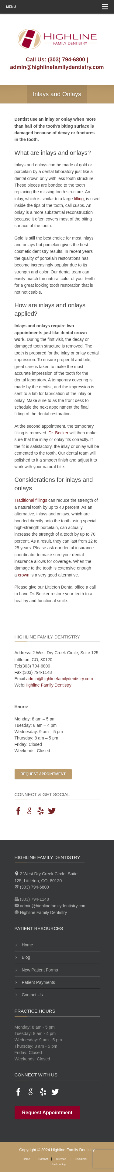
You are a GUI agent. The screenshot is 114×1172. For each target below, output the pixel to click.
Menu (57, 6)
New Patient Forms (39, 970)
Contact (43, 1159)
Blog (25, 957)
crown (23, 575)
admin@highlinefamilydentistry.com (57, 67)
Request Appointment (43, 774)
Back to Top (59, 1164)
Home (27, 944)
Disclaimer (80, 1159)
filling (79, 198)
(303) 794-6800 (66, 60)
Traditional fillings (31, 500)
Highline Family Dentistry (47, 685)
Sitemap (61, 1159)
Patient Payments (38, 982)
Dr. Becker (58, 432)
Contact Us (32, 994)
